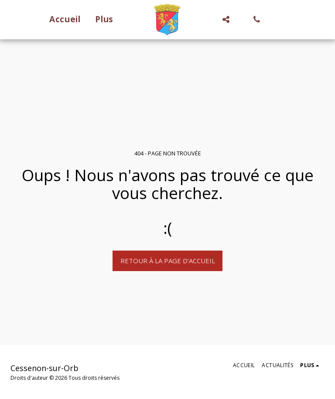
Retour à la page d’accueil (167, 260)
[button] (226, 19)
